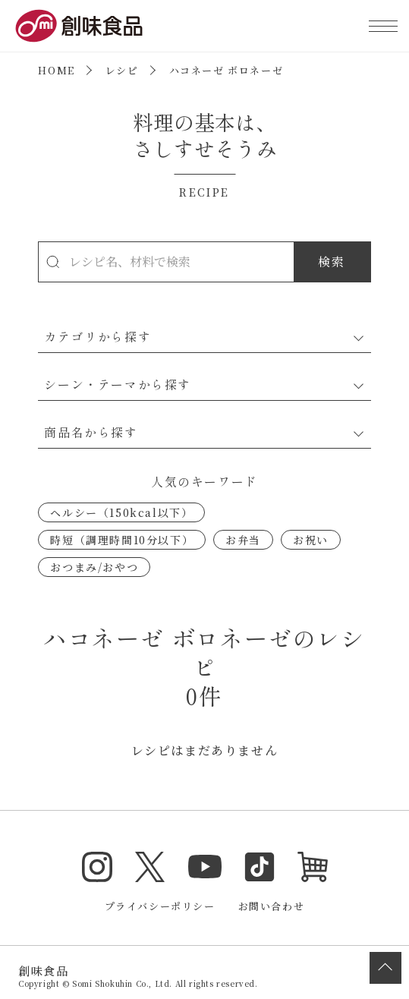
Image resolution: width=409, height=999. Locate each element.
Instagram (97, 867)
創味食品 (79, 26)
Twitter (150, 867)
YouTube (205, 867)
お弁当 (243, 539)
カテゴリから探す (97, 336)
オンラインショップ (312, 867)
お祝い (311, 539)
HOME (56, 70)
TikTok (259, 867)
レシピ (122, 70)
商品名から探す (90, 432)
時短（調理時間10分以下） (121, 539)
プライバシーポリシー (160, 906)
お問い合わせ (271, 906)
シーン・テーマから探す (117, 384)
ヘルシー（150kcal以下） (121, 512)
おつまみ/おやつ (94, 567)
